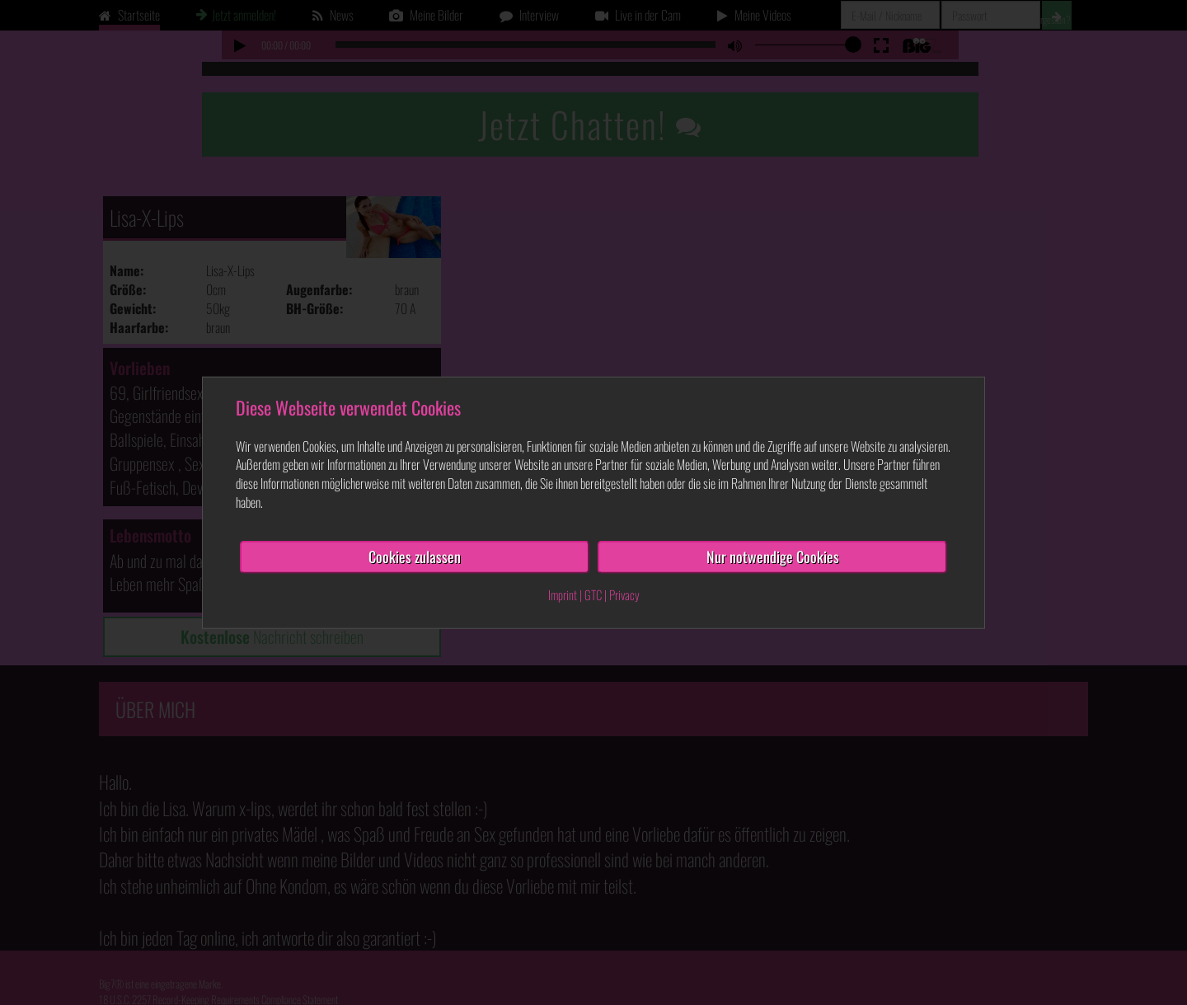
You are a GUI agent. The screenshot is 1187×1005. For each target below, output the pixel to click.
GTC (593, 594)
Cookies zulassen (414, 556)
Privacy (624, 594)
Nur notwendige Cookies (772, 556)
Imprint (562, 594)
